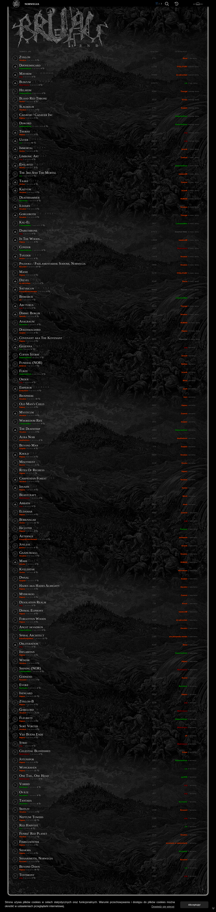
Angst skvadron (31, 627)
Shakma (25, 850)
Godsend (25, 676)
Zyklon (24, 57)
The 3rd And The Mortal (37, 173)
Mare (23, 561)
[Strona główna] (16, 4)
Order (24, 379)
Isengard (25, 693)
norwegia (32, 4)
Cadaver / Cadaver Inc (36, 115)
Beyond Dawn (29, 866)
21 (41, 73)
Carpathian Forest (33, 478)
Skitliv (24, 809)
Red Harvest (28, 825)
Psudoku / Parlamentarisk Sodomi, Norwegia (52, 263)
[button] (161, 3)
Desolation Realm (32, 602)
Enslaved (26, 164)
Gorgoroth (27, 214)
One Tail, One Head (34, 776)
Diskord (25, 123)
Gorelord (26, 710)
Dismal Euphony (31, 610)
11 (44, 638)
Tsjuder (25, 255)
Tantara (25, 800)
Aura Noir (27, 437)
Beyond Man (28, 445)
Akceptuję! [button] (194, 904)
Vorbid (24, 784)
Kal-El (24, 222)
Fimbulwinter (29, 842)
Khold (24, 453)
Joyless (24, 544)
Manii (23, 272)
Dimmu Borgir (29, 313)
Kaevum (25, 189)
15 (50, 230)
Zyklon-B (26, 701)
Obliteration (28, 643)
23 (47, 73)
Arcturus (26, 305)
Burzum (25, 82)
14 (47, 230)
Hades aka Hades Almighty (39, 586)
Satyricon (26, 288)
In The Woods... (30, 239)
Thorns (24, 131)
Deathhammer (29, 197)
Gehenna (25, 346)
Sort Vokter (28, 726)
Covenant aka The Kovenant (40, 338)
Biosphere (26, 396)
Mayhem (25, 73)
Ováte (24, 792)
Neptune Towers (31, 817)
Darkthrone (28, 230)
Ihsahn (24, 486)
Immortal (26, 148)
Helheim (25, 90)
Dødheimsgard (29, 65)
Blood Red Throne (33, 98)
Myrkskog (27, 594)
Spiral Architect (31, 635)
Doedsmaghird (29, 330)
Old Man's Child (31, 404)
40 (32, 143)
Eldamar (25, 511)
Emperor (25, 387)
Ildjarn (24, 206)
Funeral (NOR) (30, 363)
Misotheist (27, 462)
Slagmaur (26, 107)
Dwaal (24, 577)
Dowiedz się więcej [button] (163, 906)
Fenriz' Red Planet (33, 833)
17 (55, 230)
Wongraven (27, 767)
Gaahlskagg (28, 553)
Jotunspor (26, 759)
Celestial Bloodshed (34, 751)
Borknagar (27, 520)
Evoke (24, 685)
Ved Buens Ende (31, 734)
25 (52, 73)
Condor (25, 247)
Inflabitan (27, 652)
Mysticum (26, 412)
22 (44, 73)
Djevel (24, 280)
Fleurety (26, 718)
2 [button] (159, 4)
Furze (23, 371)
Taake (24, 181)
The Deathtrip (29, 429)
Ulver (23, 140)
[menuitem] (202, 889)
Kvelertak (27, 569)
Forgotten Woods (32, 619)
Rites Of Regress (32, 470)
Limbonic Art (29, 156)
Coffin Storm (29, 354)
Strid (23, 743)
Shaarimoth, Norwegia (36, 858)
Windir (24, 660)
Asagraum (26, 321)
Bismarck (26, 297)
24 (49, 73)
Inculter (25, 528)
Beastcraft (27, 495)
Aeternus (26, 536)
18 (58, 230)
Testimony (26, 875)
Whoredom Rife (30, 420)
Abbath (24, 503)
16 (53, 230)
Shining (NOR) (30, 668)
